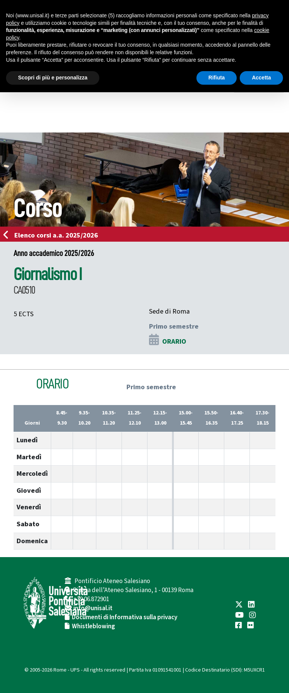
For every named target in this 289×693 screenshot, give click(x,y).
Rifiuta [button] (216, 78)
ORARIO (174, 341)
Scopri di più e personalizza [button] (52, 78)
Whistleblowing (93, 626)
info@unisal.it (93, 608)
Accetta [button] (261, 78)
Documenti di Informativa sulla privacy (124, 617)
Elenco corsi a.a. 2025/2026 (53, 235)
